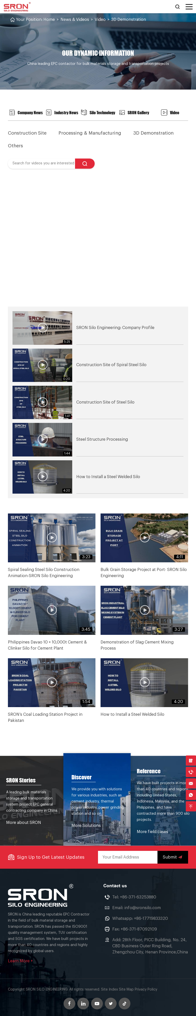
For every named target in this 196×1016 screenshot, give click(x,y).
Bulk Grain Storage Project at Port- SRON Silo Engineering (144, 573)
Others (15, 145)
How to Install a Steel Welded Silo (132, 714)
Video (100, 20)
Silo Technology (98, 112)
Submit (173, 856)
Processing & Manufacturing (90, 133)
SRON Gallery (134, 112)
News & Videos (74, 20)
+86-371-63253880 (138, 896)
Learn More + (20, 960)
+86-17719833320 (151, 917)
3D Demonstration (128, 20)
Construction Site (27, 133)
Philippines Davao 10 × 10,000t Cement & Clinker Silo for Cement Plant (47, 645)
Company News (26, 112)
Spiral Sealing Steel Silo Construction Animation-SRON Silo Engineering (43, 573)
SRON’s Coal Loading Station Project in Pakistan (45, 717)
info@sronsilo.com (142, 907)
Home (49, 20)
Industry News (62, 112)
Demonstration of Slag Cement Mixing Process (137, 645)
